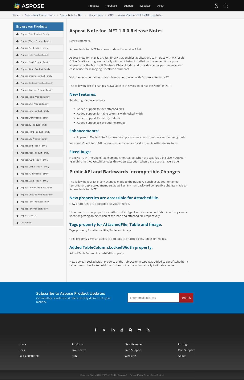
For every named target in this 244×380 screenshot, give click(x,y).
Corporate (26, 222)
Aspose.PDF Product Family (34, 47)
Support (128, 5)
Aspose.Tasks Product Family (35, 96)
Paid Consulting (29, 356)
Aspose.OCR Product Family (35, 103)
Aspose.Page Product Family (35, 152)
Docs (22, 350)
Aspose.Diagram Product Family (37, 89)
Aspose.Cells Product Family (35, 54)
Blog (74, 356)
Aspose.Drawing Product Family (37, 194)
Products (93, 5)
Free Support (133, 350)
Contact (160, 375)
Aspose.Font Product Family (35, 201)
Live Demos (79, 350)
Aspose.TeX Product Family (34, 208)
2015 (110, 15)
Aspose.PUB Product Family (34, 173)
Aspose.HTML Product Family (35, 131)
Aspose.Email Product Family (35, 62)
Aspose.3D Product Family (34, 124)
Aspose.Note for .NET (71, 15)
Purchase (111, 5)
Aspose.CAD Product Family (34, 117)
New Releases (134, 344)
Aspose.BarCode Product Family (37, 82)
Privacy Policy (136, 375)
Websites (145, 5)
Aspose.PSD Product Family (34, 159)
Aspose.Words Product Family (36, 41)
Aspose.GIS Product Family (34, 138)
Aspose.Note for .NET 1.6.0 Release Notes (140, 15)
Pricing (182, 344)
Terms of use (150, 375)
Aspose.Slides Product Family (35, 69)
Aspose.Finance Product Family (36, 187)
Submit (186, 297)
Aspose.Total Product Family (35, 34)
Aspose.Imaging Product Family (36, 75)
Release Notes (95, 15)
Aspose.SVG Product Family (34, 180)
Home (16, 15)
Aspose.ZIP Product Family (34, 145)
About (160, 5)
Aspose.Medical (28, 215)
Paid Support (186, 350)
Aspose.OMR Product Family (35, 166)
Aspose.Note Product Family (40, 15)
